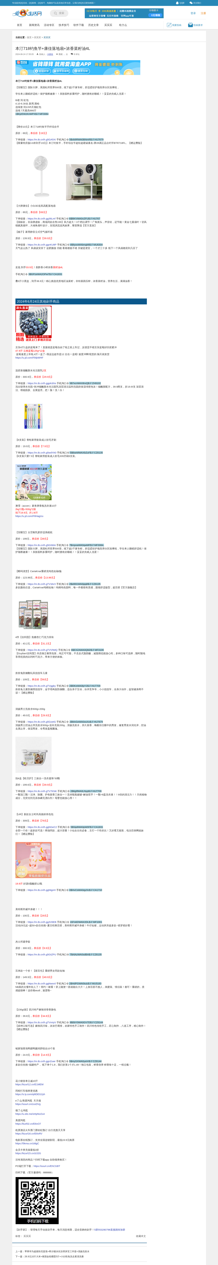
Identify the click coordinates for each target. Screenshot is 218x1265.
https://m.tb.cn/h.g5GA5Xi (42, 139)
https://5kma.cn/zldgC (27, 1143)
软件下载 (78, 25)
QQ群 (180, 3)
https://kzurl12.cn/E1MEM (29, 1084)
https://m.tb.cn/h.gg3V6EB (42, 922)
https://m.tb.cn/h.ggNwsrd (42, 983)
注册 (203, 13)
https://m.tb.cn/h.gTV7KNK (42, 791)
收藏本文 (141, 1236)
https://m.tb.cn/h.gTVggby (42, 685)
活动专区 (49, 25)
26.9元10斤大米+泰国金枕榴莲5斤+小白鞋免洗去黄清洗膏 (54, 1256)
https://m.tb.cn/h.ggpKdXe (42, 383)
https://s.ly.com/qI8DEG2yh (30, 1094)
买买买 (108, 25)
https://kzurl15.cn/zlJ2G (28, 1153)
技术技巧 (64, 25)
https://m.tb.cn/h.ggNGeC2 (42, 827)
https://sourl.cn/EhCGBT (47, 1166)
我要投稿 (174, 25)
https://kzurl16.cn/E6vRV (28, 1133)
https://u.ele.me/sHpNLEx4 (30, 1113)
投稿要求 (195, 25)
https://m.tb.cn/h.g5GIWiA (42, 545)
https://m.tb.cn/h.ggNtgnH (42, 890)
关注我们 (195, 3)
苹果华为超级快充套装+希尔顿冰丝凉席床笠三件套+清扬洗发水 (57, 1251)
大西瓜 (50, 54)
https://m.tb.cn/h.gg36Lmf (42, 218)
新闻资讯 (34, 25)
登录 (193, 13)
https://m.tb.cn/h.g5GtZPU (42, 954)
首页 (19, 25)
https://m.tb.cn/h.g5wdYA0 (42, 452)
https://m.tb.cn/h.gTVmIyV (42, 1022)
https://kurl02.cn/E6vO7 (28, 1123)
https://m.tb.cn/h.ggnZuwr (42, 1061)
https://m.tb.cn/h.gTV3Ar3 (42, 584)
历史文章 (93, 25)
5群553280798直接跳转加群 (109, 1229)
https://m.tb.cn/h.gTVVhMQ (42, 649)
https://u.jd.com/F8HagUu (29, 516)
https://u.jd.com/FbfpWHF (29, 357)
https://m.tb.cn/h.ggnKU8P (42, 244)
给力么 (123, 25)
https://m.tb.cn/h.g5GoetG (42, 721)
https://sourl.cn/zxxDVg (28, 1104)
